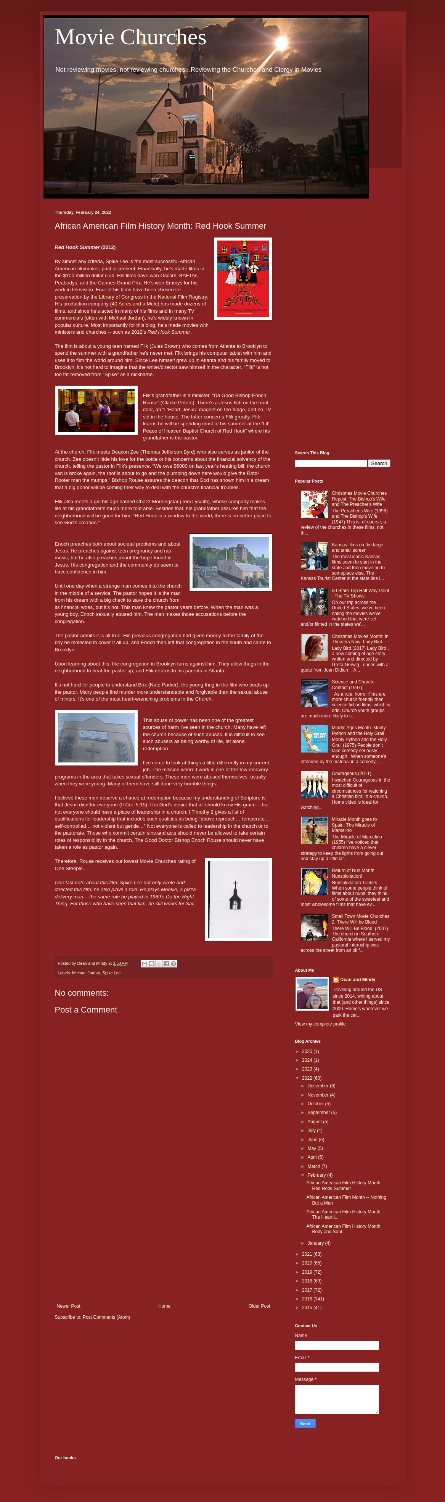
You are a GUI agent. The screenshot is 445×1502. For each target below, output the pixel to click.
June (312, 1139)
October (316, 1103)
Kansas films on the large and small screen (357, 547)
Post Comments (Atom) (106, 1317)
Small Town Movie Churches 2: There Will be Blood (360, 919)
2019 (307, 1272)
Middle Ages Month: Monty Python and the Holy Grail (359, 730)
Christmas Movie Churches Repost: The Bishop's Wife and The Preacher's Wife (359, 499)
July (312, 1130)
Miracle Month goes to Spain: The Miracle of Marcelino (354, 825)
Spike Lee (117, 261)
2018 (307, 1281)
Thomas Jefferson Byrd (168, 452)
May (312, 1148)
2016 (307, 1299)
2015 (307, 1307)
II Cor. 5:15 (133, 805)
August (315, 1121)
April (312, 1157)
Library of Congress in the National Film (143, 297)
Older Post (259, 1306)
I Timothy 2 (201, 812)
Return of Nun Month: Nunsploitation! (354, 873)
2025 (307, 1051)
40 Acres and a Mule (134, 304)
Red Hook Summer (169, 332)
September (319, 1112)
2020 (307, 1263)
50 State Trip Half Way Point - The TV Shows (360, 593)
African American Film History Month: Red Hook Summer (343, 1185)
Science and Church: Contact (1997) (353, 684)
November (318, 1095)
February (317, 1175)
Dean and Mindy (358, 979)
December (318, 1086)
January (316, 1243)
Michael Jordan (86, 973)
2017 (307, 1290)
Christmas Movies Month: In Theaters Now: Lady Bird (360, 639)
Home (164, 1306)
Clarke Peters (177, 402)
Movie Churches (131, 36)
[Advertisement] (163, 1240)
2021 (307, 1254)
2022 (307, 1078)
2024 (307, 1060)
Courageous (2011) (351, 773)
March (314, 1166)
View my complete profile (320, 1024)
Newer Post (68, 1306)
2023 (307, 1069)
